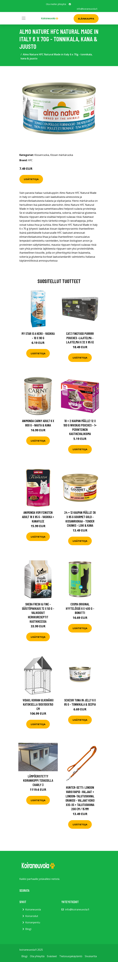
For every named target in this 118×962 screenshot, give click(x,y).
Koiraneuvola (33, 909)
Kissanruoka (41, 155)
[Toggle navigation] (23, 18)
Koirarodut (31, 916)
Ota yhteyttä (37, 956)
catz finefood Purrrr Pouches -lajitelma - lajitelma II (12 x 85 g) (80, 338)
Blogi (28, 929)
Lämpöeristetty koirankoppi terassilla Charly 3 (38, 780)
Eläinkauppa (86, 18)
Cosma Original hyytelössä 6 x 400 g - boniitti (80, 608)
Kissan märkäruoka (61, 155)
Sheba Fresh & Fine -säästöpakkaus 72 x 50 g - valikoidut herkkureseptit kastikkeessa (38, 612)
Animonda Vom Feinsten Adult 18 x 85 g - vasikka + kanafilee (38, 516)
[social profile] (70, 4)
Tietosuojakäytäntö (70, 956)
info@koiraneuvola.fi (87, 8)
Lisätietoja (31, 179)
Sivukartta (91, 956)
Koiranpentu (32, 922)
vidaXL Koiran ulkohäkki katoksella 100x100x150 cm (38, 704)
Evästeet (52, 956)
